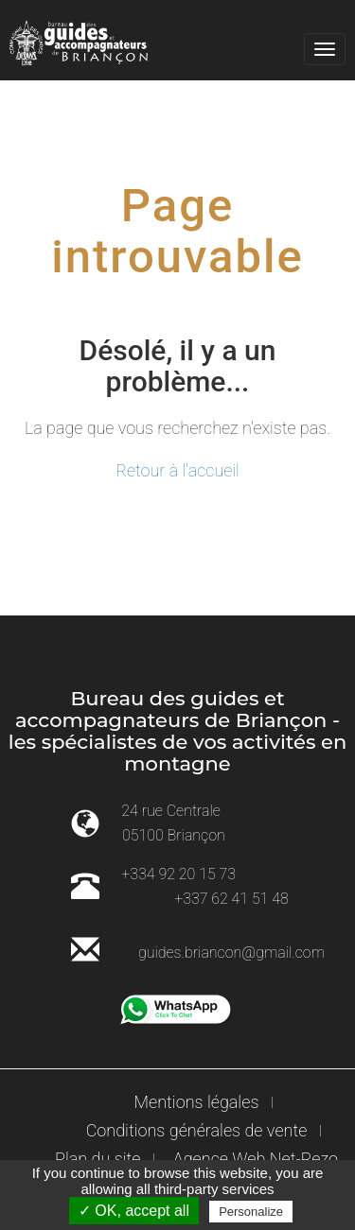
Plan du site (97, 1159)
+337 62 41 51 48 (231, 899)
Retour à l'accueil (177, 470)
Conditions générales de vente (197, 1130)
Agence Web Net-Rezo (255, 1159)
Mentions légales (196, 1102)
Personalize (251, 1211)
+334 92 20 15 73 (178, 874)
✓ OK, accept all (134, 1211)
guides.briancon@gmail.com (231, 952)
